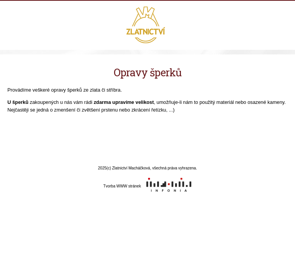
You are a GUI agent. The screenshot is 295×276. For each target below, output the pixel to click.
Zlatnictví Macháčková (147, 26)
